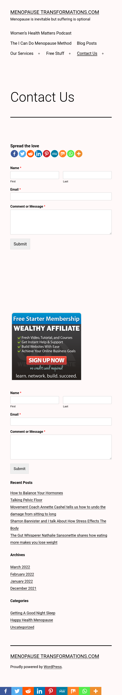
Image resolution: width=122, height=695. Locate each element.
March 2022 (20, 567)
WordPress (53, 667)
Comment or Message (27, 206)
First (13, 181)
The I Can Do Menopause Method (40, 43)
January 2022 (21, 581)
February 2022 (22, 574)
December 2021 (23, 588)
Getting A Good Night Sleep (32, 613)
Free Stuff (55, 53)
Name (15, 168)
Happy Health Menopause (31, 620)
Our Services (21, 53)
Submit (20, 244)
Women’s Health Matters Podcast (40, 33)
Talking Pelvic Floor (26, 500)
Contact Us (87, 53)
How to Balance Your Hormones (36, 493)
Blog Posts (87, 43)
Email (15, 189)
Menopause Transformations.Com (54, 12)
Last (65, 181)
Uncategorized (22, 627)
